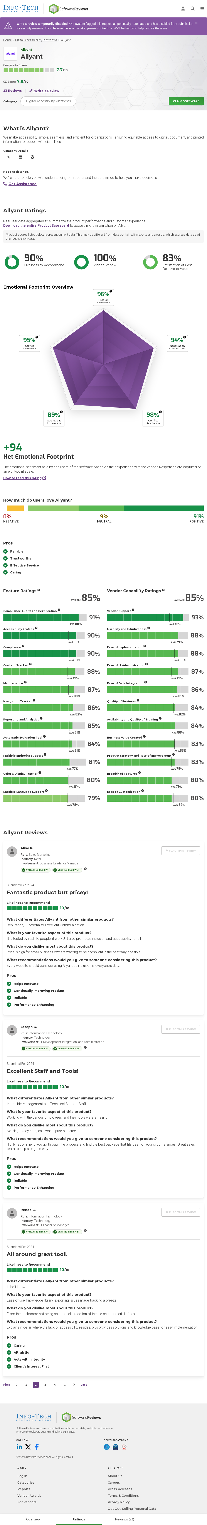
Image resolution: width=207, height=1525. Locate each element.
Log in (22, 1476)
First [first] (6, 1384)
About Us (115, 1476)
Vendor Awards (29, 1496)
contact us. (105, 28)
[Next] (74, 1385)
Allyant (66, 40)
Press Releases (120, 1489)
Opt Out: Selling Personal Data (132, 1509)
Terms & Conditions (123, 1496)
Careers (114, 1482)
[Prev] (16, 1385)
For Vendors (27, 1502)
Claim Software (186, 101)
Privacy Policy (119, 1502)
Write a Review (44, 90)
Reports (23, 1489)
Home (7, 40)
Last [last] (84, 1384)
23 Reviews (12, 91)
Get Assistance (20, 184)
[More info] (110, 291)
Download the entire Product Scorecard (36, 225)
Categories (25, 1482)
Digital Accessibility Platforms (36, 40)
